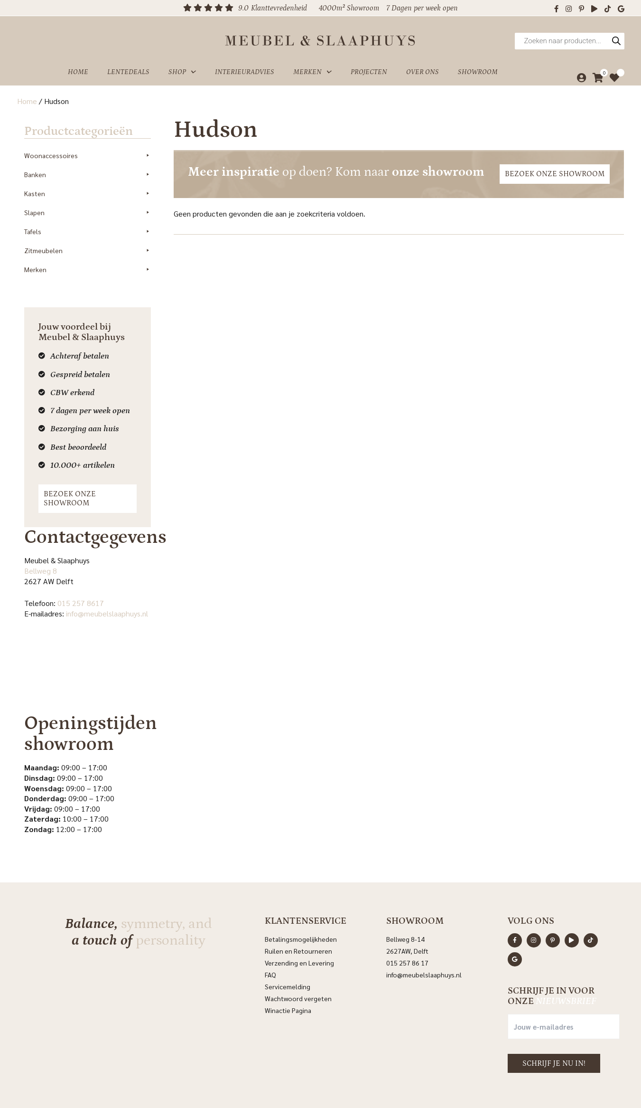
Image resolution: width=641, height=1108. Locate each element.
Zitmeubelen (88, 242)
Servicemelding (287, 961)
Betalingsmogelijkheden (301, 914)
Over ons (422, 68)
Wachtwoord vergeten (298, 973)
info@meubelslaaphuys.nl (100, 596)
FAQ (270, 950)
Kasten (88, 185)
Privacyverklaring (328, 1087)
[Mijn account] (579, 74)
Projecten (369, 68)
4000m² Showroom (349, 8)
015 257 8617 (73, 586)
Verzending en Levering (299, 938)
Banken (88, 166)
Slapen (88, 204)
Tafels (88, 223)
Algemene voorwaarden (392, 1087)
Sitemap (443, 1087)
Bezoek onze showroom (86, 486)
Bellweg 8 (33, 554)
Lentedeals (128, 68)
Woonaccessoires (88, 147)
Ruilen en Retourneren (298, 926)
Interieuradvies (244, 68)
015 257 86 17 (407, 938)
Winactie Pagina (289, 985)
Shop (182, 68)
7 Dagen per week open (422, 8)
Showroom (478, 68)
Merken (312, 68)
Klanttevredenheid (279, 8)
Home (78, 68)
